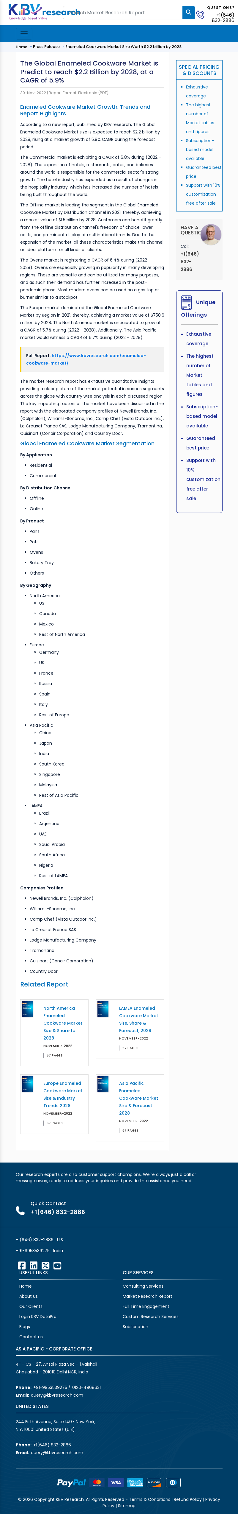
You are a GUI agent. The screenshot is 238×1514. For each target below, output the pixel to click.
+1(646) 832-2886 (223, 18)
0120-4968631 (86, 1387)
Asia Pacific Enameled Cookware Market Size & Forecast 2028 (138, 1098)
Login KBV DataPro (37, 1316)
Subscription (135, 1327)
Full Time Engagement (146, 1306)
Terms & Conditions (149, 1499)
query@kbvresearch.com (57, 1395)
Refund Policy (188, 1499)
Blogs (24, 1327)
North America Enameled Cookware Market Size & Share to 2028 (62, 1023)
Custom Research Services (151, 1316)
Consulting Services (143, 1286)
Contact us (31, 1337)
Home (21, 47)
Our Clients (30, 1306)
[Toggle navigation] (24, 34)
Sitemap (126, 1506)
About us (28, 1296)
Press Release (46, 46)
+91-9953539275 (33, 1251)
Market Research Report (147, 1296)
